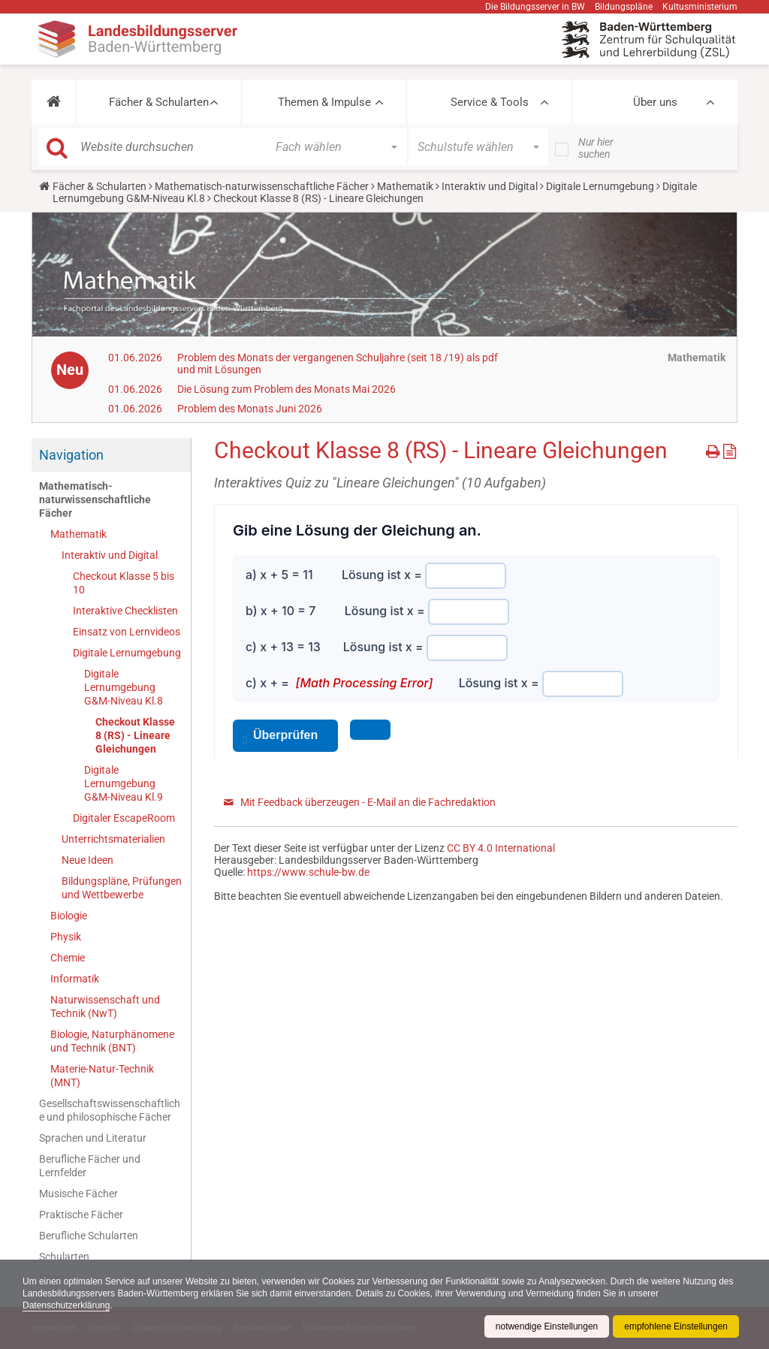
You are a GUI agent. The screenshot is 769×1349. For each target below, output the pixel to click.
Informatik (74, 979)
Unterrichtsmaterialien (113, 839)
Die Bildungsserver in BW (535, 7)
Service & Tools (490, 102)
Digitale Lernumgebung (600, 186)
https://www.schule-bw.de (308, 872)
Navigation (71, 455)
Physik (65, 937)
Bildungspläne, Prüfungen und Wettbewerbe (122, 888)
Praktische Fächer (81, 1215)
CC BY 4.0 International (501, 848)
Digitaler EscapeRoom (124, 818)
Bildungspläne (624, 7)
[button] (54, 102)
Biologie (68, 916)
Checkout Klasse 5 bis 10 (123, 583)
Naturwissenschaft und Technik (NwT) (105, 1006)
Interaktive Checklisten (125, 611)
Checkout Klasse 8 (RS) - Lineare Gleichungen (135, 735)
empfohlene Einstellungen (676, 1326)
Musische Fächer (78, 1194)
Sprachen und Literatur (92, 1138)
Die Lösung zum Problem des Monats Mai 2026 (286, 389)
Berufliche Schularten (88, 1236)
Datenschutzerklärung (66, 1305)
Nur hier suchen (596, 148)
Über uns (655, 102)
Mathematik (405, 186)
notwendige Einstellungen (546, 1326)
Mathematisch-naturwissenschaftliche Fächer (262, 186)
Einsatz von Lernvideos (126, 632)
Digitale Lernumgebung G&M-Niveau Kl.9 (123, 783)
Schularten (64, 1257)
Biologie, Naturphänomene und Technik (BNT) (112, 1041)
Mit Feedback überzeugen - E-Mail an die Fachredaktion (368, 802)
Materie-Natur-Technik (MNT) (102, 1075)
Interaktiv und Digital (490, 186)
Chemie (67, 958)
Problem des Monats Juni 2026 (249, 409)
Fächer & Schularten (159, 102)
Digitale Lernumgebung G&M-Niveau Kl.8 (123, 687)
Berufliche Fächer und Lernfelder (89, 1165)
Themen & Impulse (324, 102)
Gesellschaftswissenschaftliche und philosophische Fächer (109, 1110)
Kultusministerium (699, 7)
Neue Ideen (87, 860)
